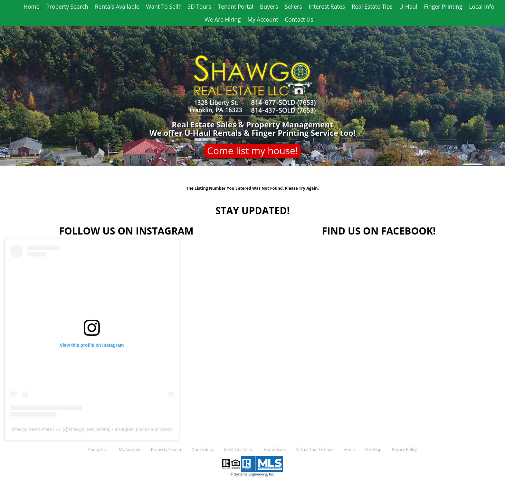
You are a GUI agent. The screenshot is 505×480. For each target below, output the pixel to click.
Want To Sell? (163, 6)
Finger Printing (443, 6)
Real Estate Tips (372, 6)
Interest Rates (327, 6)
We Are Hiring (223, 19)
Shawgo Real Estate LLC (36, 429)
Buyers (269, 6)
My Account (262, 19)
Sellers (293, 6)
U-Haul (408, 6)
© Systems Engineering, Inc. (253, 474)
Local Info (481, 6)
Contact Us (299, 19)
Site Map (373, 449)
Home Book (275, 449)
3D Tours (199, 6)
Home (31, 6)
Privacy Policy (404, 449)
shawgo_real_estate (89, 429)
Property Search (67, 6)
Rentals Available (117, 6)
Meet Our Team (238, 449)
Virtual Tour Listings (314, 449)
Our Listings (202, 449)
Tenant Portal (235, 6)
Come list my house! (252, 150)
